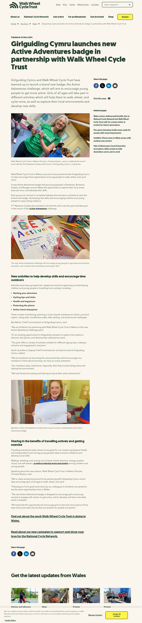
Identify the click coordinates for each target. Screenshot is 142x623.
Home (13, 24)
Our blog (24, 24)
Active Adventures (38, 208)
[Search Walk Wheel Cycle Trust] (114, 4)
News (35, 24)
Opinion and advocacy (21, 607)
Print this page (100, 98)
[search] (130, 4)
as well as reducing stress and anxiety (51, 463)
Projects (76, 607)
